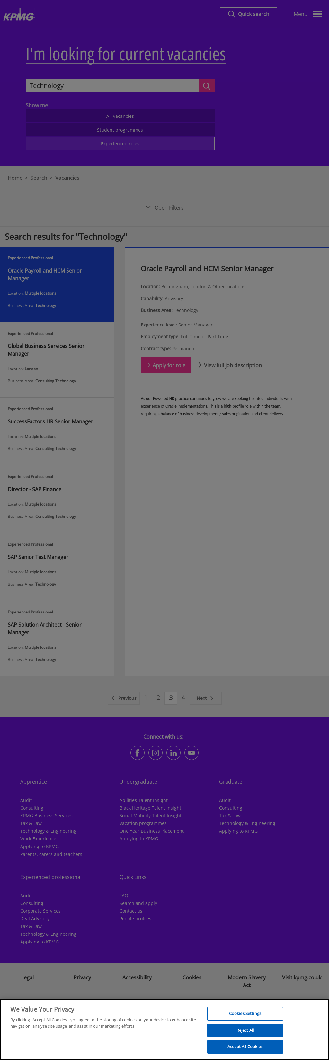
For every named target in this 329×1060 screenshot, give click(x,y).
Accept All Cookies (244, 1050)
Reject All (245, 1033)
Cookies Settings (245, 1016)
